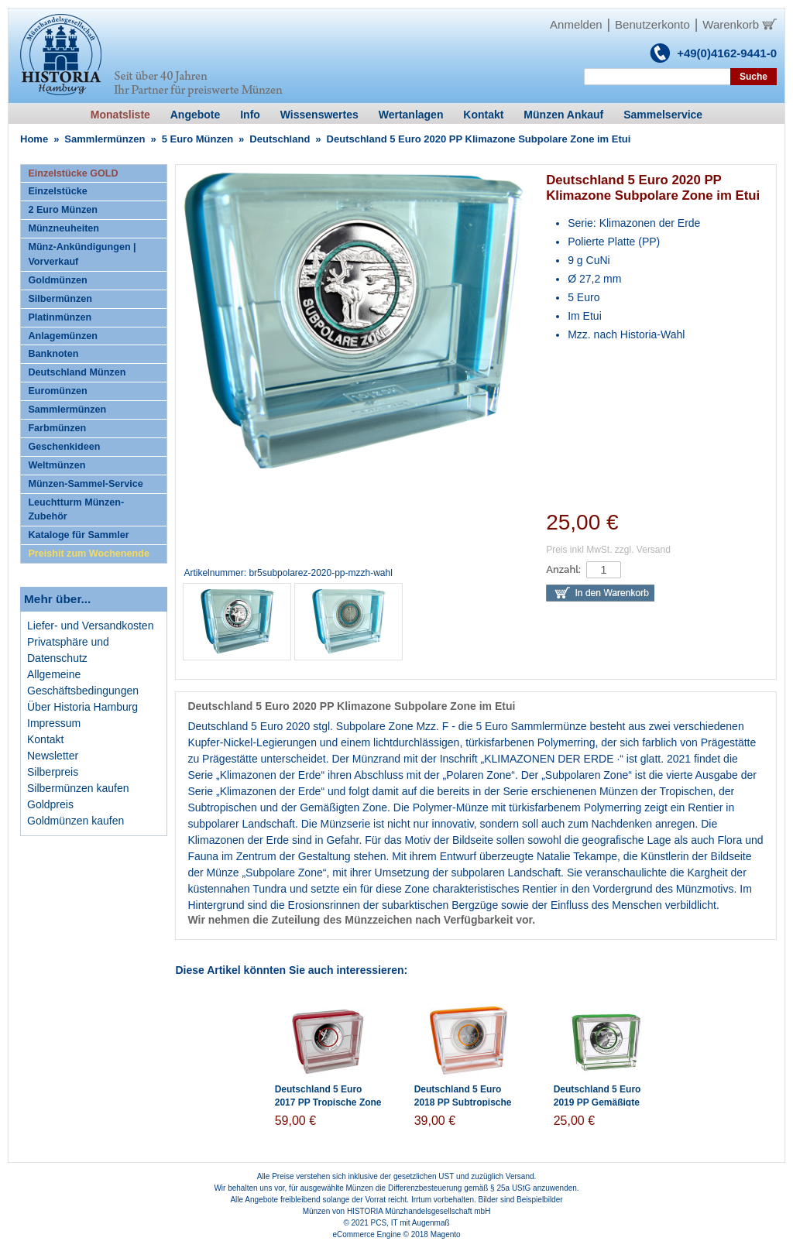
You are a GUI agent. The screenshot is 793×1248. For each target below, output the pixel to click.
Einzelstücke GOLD (73, 173)
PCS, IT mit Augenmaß (410, 1223)
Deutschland (279, 139)
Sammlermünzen (104, 139)
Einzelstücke (57, 191)
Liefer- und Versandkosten (90, 625)
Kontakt (45, 739)
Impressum (54, 723)
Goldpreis (50, 804)
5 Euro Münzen (197, 139)
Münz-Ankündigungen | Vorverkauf (82, 254)
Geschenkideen (64, 446)
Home (34, 139)
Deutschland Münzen (76, 372)
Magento (446, 1234)
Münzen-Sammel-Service (85, 483)
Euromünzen (57, 391)
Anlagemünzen (63, 336)
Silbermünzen (60, 298)
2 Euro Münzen (63, 209)
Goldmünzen (57, 280)
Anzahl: (563, 569)
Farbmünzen (57, 428)
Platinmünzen (59, 317)
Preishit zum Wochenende (88, 553)
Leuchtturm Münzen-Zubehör (76, 510)
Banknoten (53, 353)
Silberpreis (52, 772)
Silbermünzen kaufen (78, 788)
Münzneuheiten (63, 228)
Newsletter (52, 755)
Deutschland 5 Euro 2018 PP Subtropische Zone (463, 1102)
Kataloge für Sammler (78, 535)
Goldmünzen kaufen (75, 820)
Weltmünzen (56, 465)
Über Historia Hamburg (82, 707)
